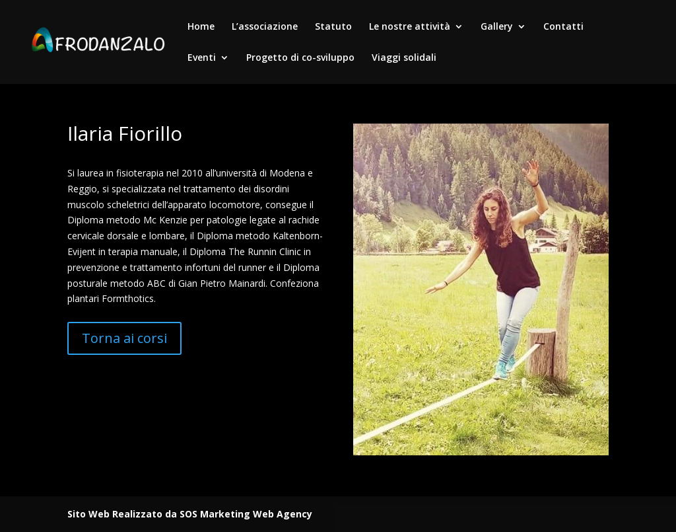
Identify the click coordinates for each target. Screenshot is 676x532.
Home (201, 27)
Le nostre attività (409, 27)
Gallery (497, 27)
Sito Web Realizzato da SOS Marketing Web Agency (189, 514)
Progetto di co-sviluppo (300, 58)
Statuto (333, 27)
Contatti (563, 27)
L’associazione (265, 27)
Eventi (201, 58)
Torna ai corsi (124, 338)
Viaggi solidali (404, 58)
